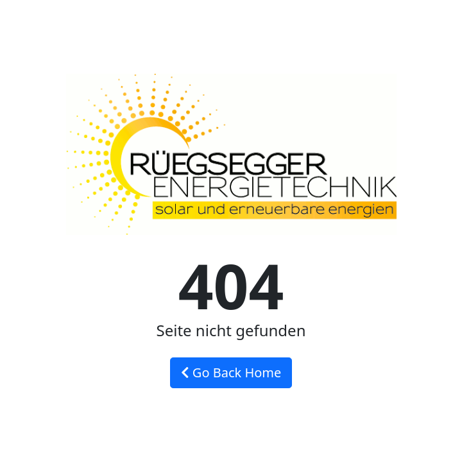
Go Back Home (231, 372)
